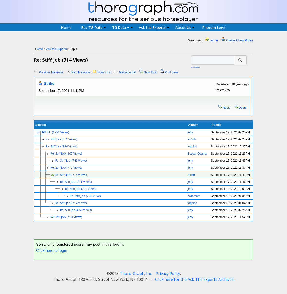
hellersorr (193, 196)
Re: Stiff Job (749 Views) (71, 160)
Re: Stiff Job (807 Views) (66, 153)
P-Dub (191, 139)
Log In (214, 40)
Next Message (80, 72)
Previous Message (51, 72)
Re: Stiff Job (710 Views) (66, 217)
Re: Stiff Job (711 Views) (76, 182)
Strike (49, 83)
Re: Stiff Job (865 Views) (61, 139)
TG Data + (122, 27)
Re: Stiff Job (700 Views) (85, 196)
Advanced (195, 68)
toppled (192, 146)
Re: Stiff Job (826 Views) (61, 146)
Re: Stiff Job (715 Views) (66, 168)
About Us (185, 27)
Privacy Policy (168, 273)
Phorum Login (214, 27)
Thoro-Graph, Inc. (136, 273)
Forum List (105, 72)
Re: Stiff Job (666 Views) (76, 210)
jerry (190, 132)
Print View (171, 72)
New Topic (150, 72)
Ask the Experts (154, 27)
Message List (127, 72)
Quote (243, 107)
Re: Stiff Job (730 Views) (80, 189)
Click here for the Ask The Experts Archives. (194, 279)
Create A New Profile (239, 40)
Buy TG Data (93, 27)
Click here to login (51, 250)
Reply (226, 107)
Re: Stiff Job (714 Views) (71, 175)
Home (66, 27)
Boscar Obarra (196, 153)
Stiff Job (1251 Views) (55, 132)
